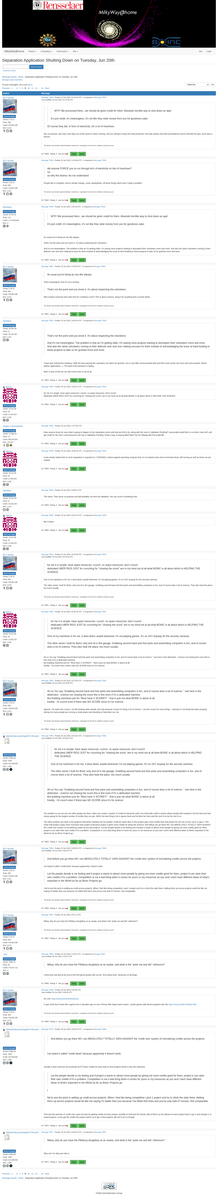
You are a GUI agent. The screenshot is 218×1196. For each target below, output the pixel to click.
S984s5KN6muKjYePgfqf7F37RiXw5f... (23, 736)
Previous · (6, 88)
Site (75, 51)
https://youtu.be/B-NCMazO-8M (182, 1004)
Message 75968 (47, 954)
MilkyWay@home (14, 51)
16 (42, 88)
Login (209, 51)
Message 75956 (47, 426)
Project (32, 51)
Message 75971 (47, 1132)
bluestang (7, 207)
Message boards (9, 77)
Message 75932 (99, 207)
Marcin (9, 387)
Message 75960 (47, 515)
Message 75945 (100, 97)
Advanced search (9, 71)
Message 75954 (47, 387)
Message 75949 (47, 160)
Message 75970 (47, 1029)
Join (200, 51)
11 (32, 88)
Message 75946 (100, 160)
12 (36, 88)
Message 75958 (47, 451)
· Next (46, 88)
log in (30, 85)
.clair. (5, 954)
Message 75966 (47, 848)
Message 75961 (47, 554)
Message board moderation (12, 80)
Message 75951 (47, 266)
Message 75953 (47, 321)
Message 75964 (47, 736)
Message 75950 (47, 207)
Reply (74, 154)
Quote (82, 154)
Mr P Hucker (8, 98)
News (20, 77)
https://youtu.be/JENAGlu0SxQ (65, 999)
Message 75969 (47, 990)
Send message (9, 116)
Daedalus (7, 321)
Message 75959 (47, 490)
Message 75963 (47, 681)
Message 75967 (47, 915)
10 (28, 88)
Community (63, 51)
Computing (46, 51)
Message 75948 (47, 97)
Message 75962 (47, 612)
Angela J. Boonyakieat (12, 426)
